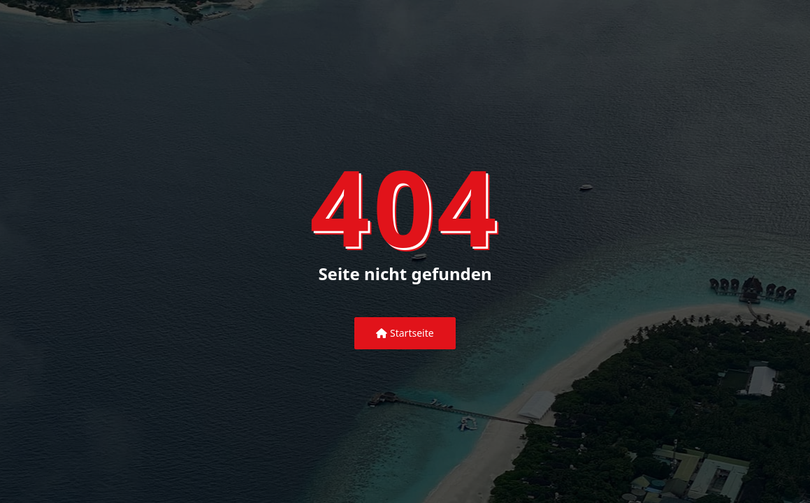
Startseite (404, 333)
